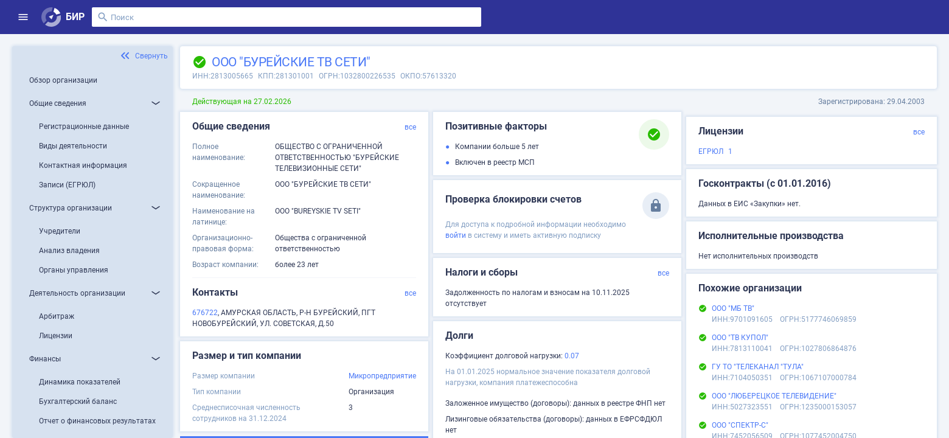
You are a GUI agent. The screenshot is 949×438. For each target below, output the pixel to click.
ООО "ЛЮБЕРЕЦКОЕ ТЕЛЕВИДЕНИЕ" (774, 396)
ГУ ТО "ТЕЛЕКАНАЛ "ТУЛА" (758, 367)
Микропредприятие (382, 376)
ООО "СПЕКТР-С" (740, 425)
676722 (205, 312)
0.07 (572, 356)
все (410, 127)
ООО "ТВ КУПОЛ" (740, 337)
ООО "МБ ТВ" (733, 308)
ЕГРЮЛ (710, 151)
